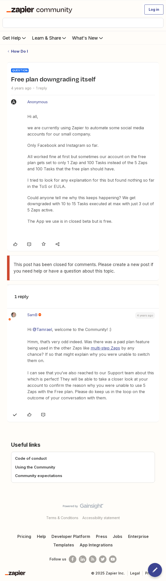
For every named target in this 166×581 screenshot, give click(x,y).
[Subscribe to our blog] (92, 559)
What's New (88, 38)
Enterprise (138, 536)
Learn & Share (49, 38)
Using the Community (35, 467)
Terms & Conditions (62, 518)
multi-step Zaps (105, 348)
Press (101, 536)
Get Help (15, 38)
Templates (63, 544)
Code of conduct (31, 458)
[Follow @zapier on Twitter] (102, 559)
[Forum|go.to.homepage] (40, 10)
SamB (32, 314)
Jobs (117, 536)
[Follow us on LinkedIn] (82, 559)
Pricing (24, 536)
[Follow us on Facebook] (72, 559)
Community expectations (38, 475)
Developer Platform (70, 536)
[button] (153, 10)
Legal (135, 573)
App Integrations (96, 544)
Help (41, 536)
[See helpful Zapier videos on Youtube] (113, 559)
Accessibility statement (101, 518)
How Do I (19, 51)
